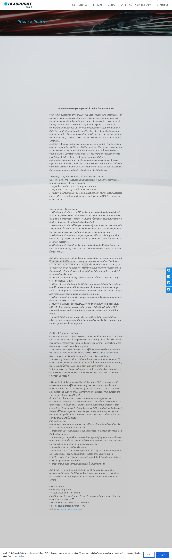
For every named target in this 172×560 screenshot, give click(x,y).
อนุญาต (162, 555)
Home (72, 5)
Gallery (111, 5)
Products (97, 5)
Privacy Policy (18, 556)
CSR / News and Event (140, 5)
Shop (123, 5)
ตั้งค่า (149, 555)
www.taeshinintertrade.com (69, 509)
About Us (82, 5)
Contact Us (162, 5)
